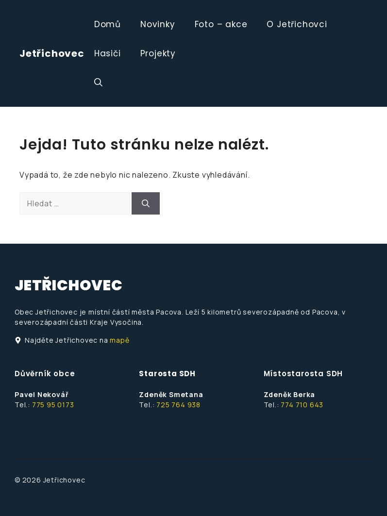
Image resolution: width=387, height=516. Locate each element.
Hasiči (107, 53)
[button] (98, 82)
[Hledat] (146, 203)
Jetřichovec (51, 53)
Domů (107, 24)
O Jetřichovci (297, 24)
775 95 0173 (53, 404)
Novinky (157, 24)
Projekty (158, 53)
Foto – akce (221, 24)
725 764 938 (178, 404)
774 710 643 (302, 404)
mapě (119, 340)
